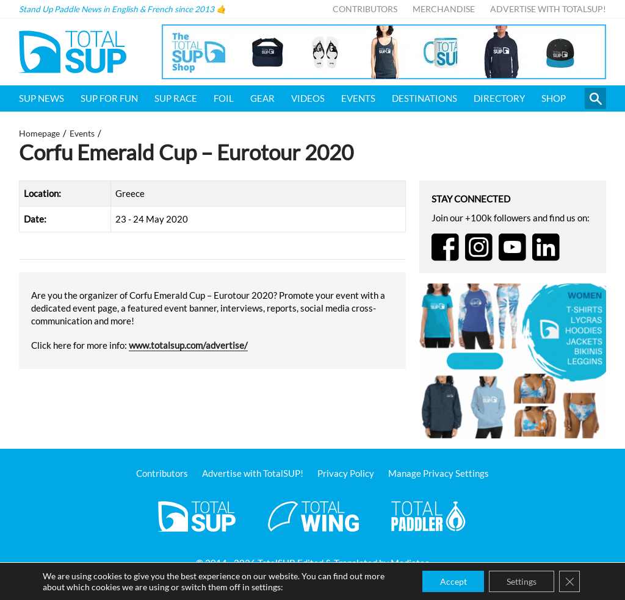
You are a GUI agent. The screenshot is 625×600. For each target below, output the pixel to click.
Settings (520, 581)
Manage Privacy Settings (438, 473)
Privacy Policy (345, 473)
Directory (499, 98)
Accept (449, 581)
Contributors (365, 9)
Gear (262, 98)
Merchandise (444, 9)
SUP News (41, 98)
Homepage (39, 133)
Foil (224, 98)
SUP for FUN (109, 98)
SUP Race (175, 98)
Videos (308, 98)
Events (358, 98)
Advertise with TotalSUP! (548, 9)
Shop (553, 98)
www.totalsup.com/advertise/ (188, 345)
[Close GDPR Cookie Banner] (569, 581)
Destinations (424, 98)
